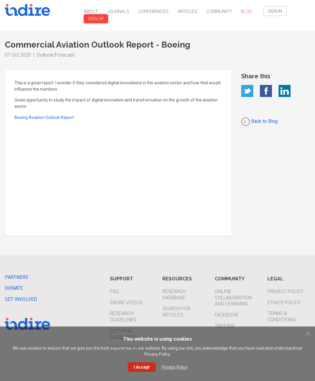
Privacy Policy (285, 291)
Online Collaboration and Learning (233, 298)
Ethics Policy (284, 302)
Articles (187, 11)
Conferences (153, 11)
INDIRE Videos (126, 302)
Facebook (227, 315)
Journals (118, 11)
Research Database (174, 295)
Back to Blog (259, 121)
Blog (246, 11)
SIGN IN (275, 11)
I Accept (142, 367)
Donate (14, 288)
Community (219, 11)
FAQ (114, 291)
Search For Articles (176, 312)
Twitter (224, 326)
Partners (16, 277)
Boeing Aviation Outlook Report (44, 117)
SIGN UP (96, 18)
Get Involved (21, 299)
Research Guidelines (123, 317)
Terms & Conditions (281, 317)
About (91, 11)
